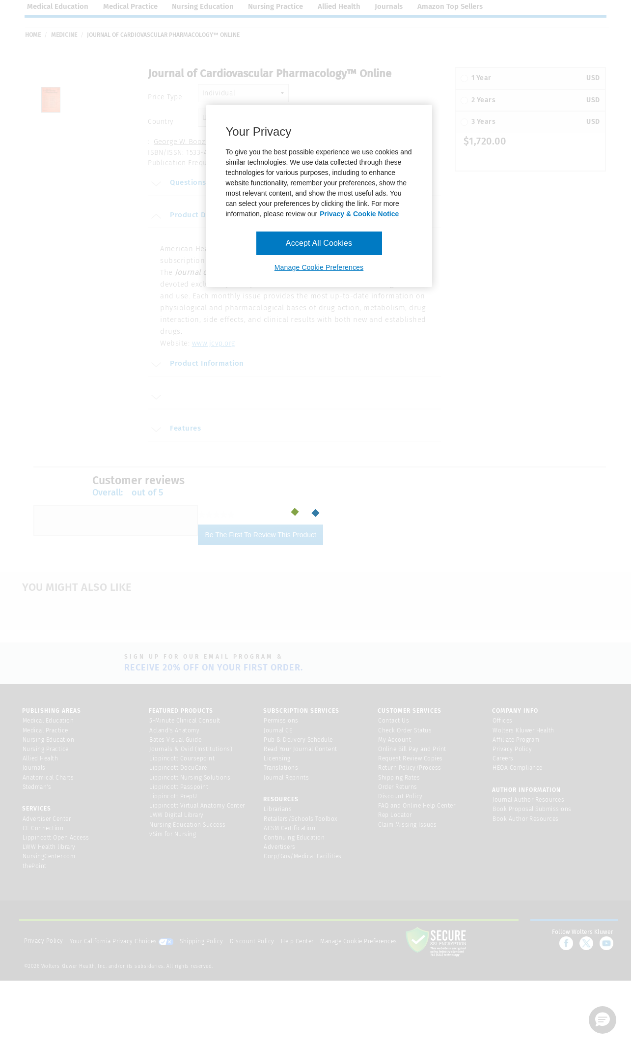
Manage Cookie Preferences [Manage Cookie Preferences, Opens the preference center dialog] (318, 267)
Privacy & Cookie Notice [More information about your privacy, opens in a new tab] (359, 214)
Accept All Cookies (319, 243)
